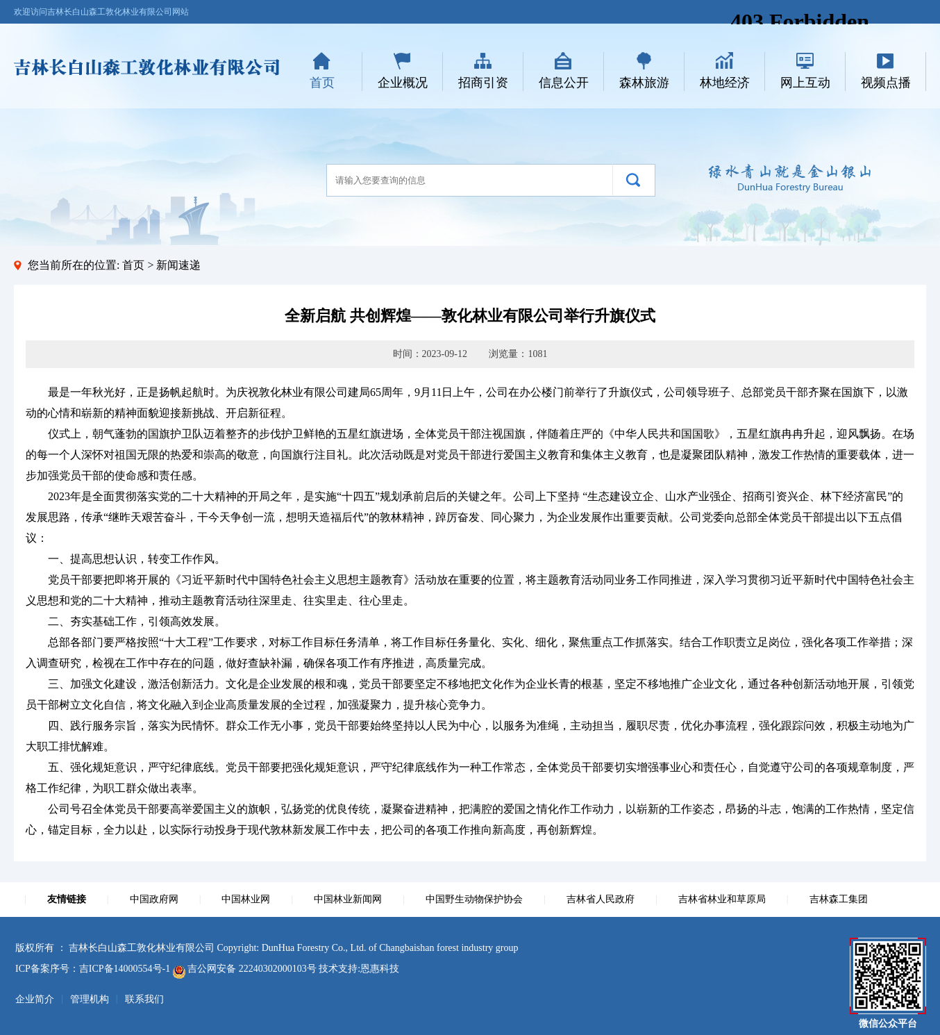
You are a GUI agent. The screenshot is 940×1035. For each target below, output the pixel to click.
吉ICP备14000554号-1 (124, 968)
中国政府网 (154, 899)
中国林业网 (245, 899)
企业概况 (403, 83)
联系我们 (144, 999)
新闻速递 (178, 265)
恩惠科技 (379, 968)
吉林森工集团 (838, 899)
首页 (322, 83)
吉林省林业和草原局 (722, 899)
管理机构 (89, 999)
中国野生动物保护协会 (474, 899)
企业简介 (34, 999)
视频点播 (886, 83)
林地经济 (725, 83)
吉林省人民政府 (600, 899)
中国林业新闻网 (348, 899)
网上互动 (805, 83)
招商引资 (483, 83)
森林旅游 (644, 83)
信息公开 (564, 83)
